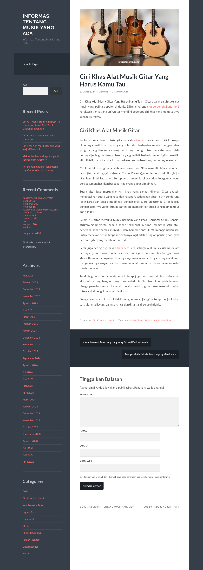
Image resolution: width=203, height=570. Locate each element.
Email (84, 446)
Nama (84, 431)
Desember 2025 (31, 289)
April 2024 (28, 392)
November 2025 (31, 296)
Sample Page (30, 64)
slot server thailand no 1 (163, 106)
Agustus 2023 (30, 440)
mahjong (27, 227)
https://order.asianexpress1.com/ (40, 209)
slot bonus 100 (30, 203)
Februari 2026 (30, 282)
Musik (26, 525)
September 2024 (32, 358)
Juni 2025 (28, 309)
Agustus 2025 (30, 303)
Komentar (87, 394)
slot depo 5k (29, 206)
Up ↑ (176, 506)
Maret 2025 (29, 316)
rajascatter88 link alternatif (38, 197)
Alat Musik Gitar (133, 320)
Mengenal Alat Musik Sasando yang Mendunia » (150, 354)
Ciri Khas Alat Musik (34, 498)
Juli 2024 (28, 372)
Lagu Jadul (28, 519)
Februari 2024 (30, 406)
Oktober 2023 (30, 427)
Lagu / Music (29, 512)
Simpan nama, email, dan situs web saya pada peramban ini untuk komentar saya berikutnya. (127, 477)
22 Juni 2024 (87, 91)
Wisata (26, 553)
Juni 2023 (28, 454)
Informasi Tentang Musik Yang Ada (38, 24)
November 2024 (31, 344)
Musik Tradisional (32, 532)
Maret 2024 (29, 399)
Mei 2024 (28, 385)
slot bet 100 (29, 200)
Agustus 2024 (30, 365)
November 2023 (31, 420)
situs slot (140, 140)
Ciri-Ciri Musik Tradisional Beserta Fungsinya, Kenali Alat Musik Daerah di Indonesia (41, 125)
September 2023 (32, 433)
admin (103, 91)
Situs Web (86, 461)
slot (25, 221)
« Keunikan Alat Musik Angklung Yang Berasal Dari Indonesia (115, 342)
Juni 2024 (28, 378)
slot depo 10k (30, 224)
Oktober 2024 (30, 351)
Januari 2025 (30, 330)
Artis (25, 491)
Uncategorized (30, 546)
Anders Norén (162, 506)
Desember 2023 (31, 413)
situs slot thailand (32, 212)
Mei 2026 (28, 275)
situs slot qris (30, 218)
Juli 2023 (28, 447)
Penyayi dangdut (31, 539)
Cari (25, 85)
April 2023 (28, 461)
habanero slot (126, 248)
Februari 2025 (30, 323)
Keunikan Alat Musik (34, 505)
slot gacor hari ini (32, 233)
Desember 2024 (31, 337)
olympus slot (29, 215)
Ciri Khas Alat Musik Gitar (157, 320)
